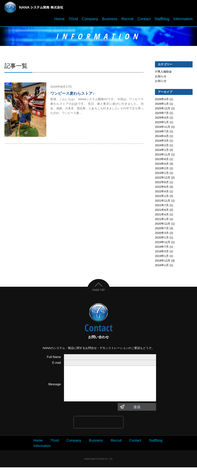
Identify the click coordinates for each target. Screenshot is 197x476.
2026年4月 (162, 100)
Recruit (127, 20)
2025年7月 (162, 113)
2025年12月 (162, 109)
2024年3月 (162, 141)
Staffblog (162, 20)
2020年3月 (162, 233)
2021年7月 (162, 206)
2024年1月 (162, 150)
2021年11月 (162, 201)
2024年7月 (162, 132)
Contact (144, 20)
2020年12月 (162, 224)
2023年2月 (162, 169)
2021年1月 (162, 220)
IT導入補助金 (163, 72)
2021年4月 (162, 215)
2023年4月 (162, 164)
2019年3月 (162, 252)
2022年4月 (162, 192)
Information (183, 20)
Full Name (54, 358)
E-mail (56, 363)
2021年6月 (162, 210)
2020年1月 (162, 238)
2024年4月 (162, 137)
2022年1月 (162, 197)
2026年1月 (162, 104)
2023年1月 (162, 173)
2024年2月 (162, 146)
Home (59, 20)
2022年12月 (162, 178)
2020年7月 (162, 229)
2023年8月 (162, 160)
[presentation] (98, 430)
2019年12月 (162, 243)
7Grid (73, 20)
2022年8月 (162, 183)
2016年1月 (162, 266)
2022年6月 (162, 187)
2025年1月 (162, 123)
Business (110, 20)
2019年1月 (162, 256)
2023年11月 (162, 155)
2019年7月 (162, 247)
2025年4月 (162, 118)
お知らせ (160, 77)
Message (54, 389)
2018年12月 (162, 261)
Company (90, 20)
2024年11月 (162, 127)
